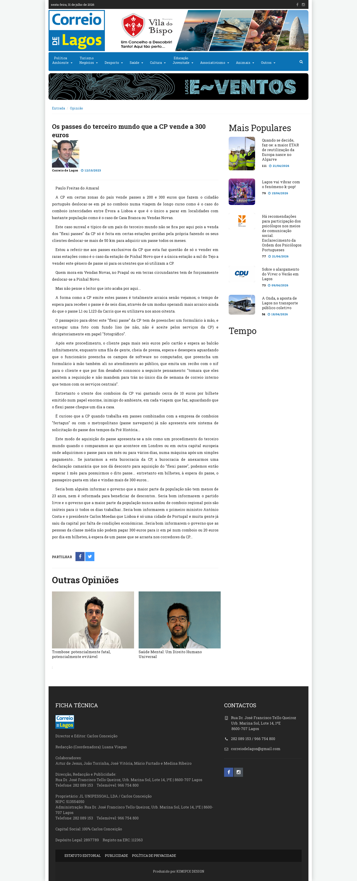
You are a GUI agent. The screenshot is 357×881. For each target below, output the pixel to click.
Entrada (58, 108)
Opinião (76, 108)
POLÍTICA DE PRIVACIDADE (154, 855)
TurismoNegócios (86, 60)
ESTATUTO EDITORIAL (83, 855)
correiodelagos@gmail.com (255, 748)
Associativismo (212, 62)
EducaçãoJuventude (181, 60)
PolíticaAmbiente (60, 60)
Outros (266, 62)
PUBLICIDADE (116, 855)
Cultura (156, 62)
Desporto (112, 62)
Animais (243, 62)
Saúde (134, 62)
